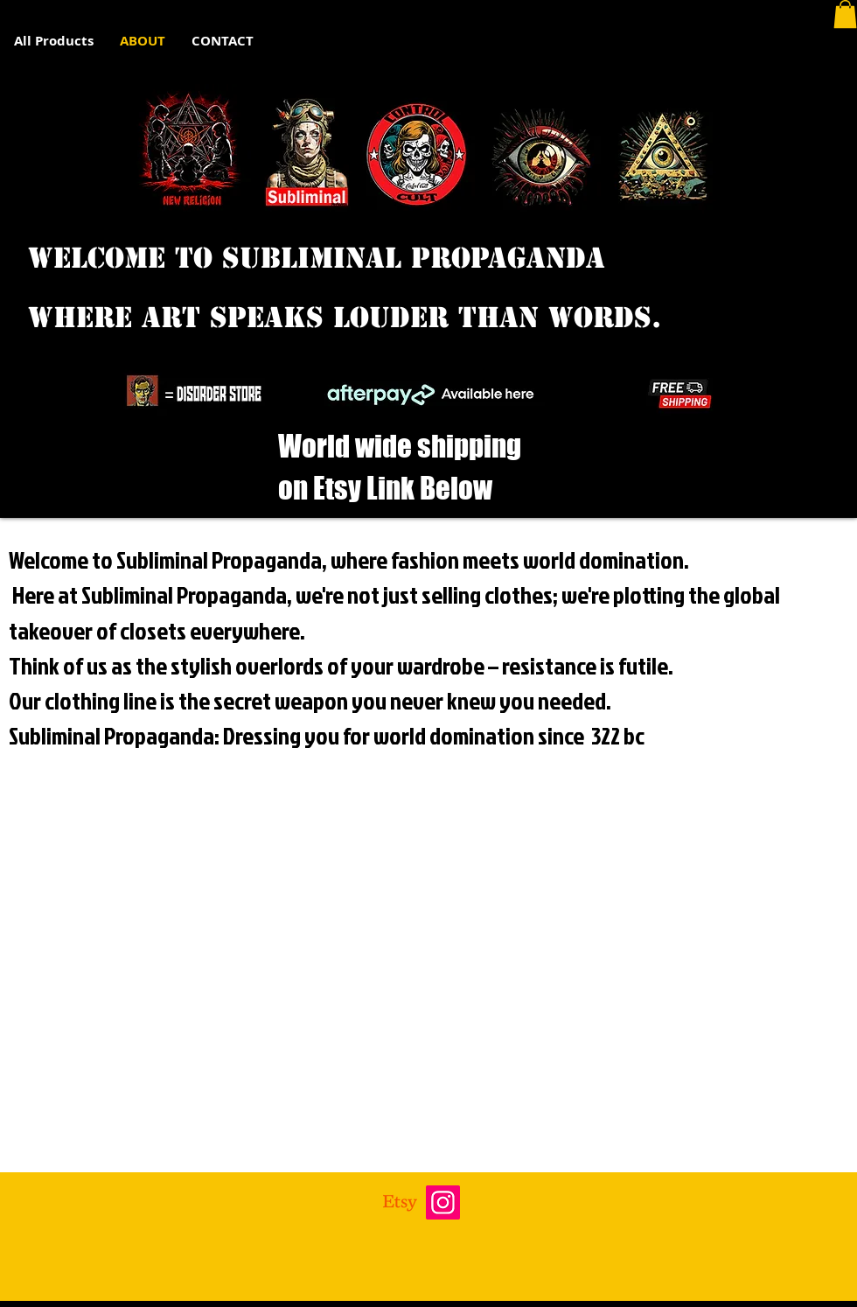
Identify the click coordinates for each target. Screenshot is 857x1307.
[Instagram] (443, 1202)
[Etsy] (400, 1202)
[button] (845, 14)
